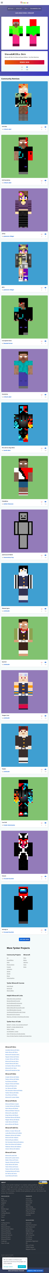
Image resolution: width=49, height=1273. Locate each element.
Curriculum (29, 1201)
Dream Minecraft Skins (11, 1063)
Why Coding (29, 1207)
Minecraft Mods (6, 1239)
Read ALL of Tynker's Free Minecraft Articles (18, 1017)
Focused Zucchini (9, 878)
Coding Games (5, 1223)
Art (7, 958)
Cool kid (4, 822)
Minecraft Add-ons (6, 1235)
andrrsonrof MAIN (7, 555)
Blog (2, 1199)
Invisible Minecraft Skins (12, 1050)
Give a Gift (29, 1203)
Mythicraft (9, 988)
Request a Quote (31, 1249)
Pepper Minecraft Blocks (12, 1119)
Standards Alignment (32, 1241)
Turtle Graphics (10, 978)
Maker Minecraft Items (11, 1160)
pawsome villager (9, 236)
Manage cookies (8, 1266)
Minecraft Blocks (6, 1233)
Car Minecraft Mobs (11, 1088)
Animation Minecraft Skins (12, 1066)
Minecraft (19, 8)
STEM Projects (30, 1247)
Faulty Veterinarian (9, 825)
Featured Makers (31, 1209)
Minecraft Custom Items (12, 1158)
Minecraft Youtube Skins (12, 1054)
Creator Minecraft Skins (12, 1059)
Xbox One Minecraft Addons (13, 1144)
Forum (3, 1215)
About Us (4, 1201)
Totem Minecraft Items (11, 1167)
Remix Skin (24, 62)
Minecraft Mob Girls (11, 1086)
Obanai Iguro (6, 608)
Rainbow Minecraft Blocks (12, 1117)
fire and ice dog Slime (8, 447)
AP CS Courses (30, 1235)
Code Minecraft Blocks (11, 1122)
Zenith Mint (7, 450)
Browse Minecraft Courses (13, 1001)
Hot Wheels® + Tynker (12, 1031)
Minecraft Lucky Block (11, 1113)
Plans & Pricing (30, 1211)
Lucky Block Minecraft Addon (13, 1133)
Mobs (24, 967)
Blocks (25, 960)
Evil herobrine (6, 180)
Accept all (22, 1266)
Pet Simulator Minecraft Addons (14, 1142)
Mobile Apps (5, 1209)
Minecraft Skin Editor (7, 1229)
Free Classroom (30, 1227)
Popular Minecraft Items (12, 1162)
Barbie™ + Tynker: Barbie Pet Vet (15, 1027)
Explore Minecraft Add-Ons (13, 1005)
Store (2, 1217)
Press (2, 1205)
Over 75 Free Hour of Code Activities (16, 1034)
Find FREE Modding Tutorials (14, 1010)
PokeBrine (5, 501)
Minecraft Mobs (6, 1231)
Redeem (28, 1205)
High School (29, 1233)
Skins (26, 8)
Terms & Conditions (7, 1257)
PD (27, 1243)
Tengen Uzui (5, 715)
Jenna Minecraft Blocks (11, 1124)
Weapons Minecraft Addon (13, 1135)
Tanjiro (4, 769)
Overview (28, 1199)
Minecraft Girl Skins (11, 1068)
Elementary (29, 1229)
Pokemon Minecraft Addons (13, 1146)
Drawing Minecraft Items (12, 1171)
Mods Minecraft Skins (11, 1052)
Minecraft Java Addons (11, 1140)
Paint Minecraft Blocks (11, 1108)
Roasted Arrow (8, 343)
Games (8, 971)
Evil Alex (4, 126)
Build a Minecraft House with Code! (16, 1007)
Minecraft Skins (5, 1227)
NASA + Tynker (10, 1029)
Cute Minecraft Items (11, 1176)
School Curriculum (31, 1225)
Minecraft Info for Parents (13, 1014)
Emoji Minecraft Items (11, 1164)
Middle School (30, 1231)
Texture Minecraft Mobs (12, 1079)
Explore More (24, 939)
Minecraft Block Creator (12, 1104)
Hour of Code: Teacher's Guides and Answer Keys (19, 1036)
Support (3, 1203)
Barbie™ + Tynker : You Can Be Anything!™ (17, 1024)
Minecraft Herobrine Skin (12, 1070)
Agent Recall (10, 986)
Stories (8, 973)
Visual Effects (10, 960)
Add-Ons (25, 962)
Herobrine (5, 394)
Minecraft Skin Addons (11, 1137)
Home (11, 8)
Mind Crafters (10, 990)
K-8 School (29, 1239)
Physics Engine (10, 964)
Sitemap (3, 1211)
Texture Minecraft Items (12, 1169)
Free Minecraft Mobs (11, 1095)
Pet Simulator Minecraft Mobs (13, 1090)
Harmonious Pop (9, 557)
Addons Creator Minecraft (12, 1131)
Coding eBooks (5, 1213)
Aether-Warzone (8, 504)
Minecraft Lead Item (11, 1155)
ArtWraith (7, 611)
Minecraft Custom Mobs (12, 1097)
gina (3, 287)
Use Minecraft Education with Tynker (16, 1012)
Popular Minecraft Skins (12, 1057)
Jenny (3, 233)
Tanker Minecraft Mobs (12, 1093)
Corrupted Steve (7, 340)
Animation (9, 969)
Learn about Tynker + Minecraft (24, 13)
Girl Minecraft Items (11, 1173)
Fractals (9, 967)
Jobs (2, 1207)
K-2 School (29, 1237)
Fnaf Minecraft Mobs (11, 1081)
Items (24, 964)
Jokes (8, 962)
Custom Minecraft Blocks (12, 1106)
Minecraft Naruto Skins (12, 1061)
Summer (28, 1215)
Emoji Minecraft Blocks (11, 1115)
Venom (4, 876)
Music (8, 976)
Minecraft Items (5, 1237)
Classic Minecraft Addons (12, 1149)
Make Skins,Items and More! (14, 998)
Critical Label (7, 129)
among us (5, 929)
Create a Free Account (35, 1270)
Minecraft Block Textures (12, 1110)
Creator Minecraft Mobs (12, 1077)
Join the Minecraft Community (14, 1003)
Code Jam (4, 1241)
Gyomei (4, 662)
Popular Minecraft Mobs (12, 1084)
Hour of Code (5, 1243)
